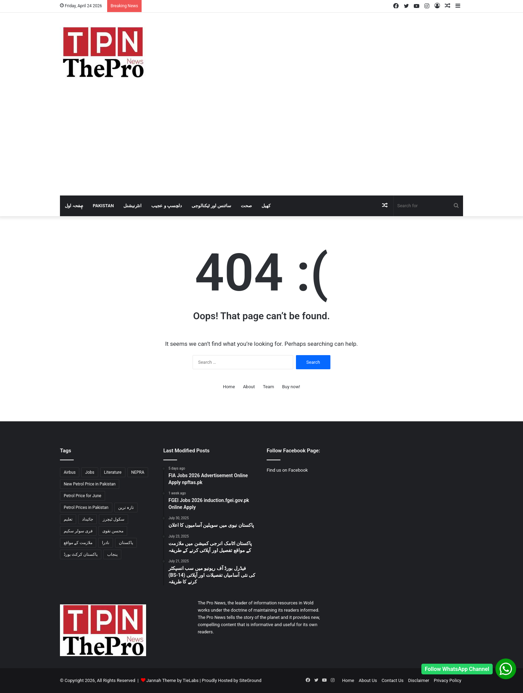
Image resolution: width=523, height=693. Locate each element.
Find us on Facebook (287, 470)
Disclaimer (418, 680)
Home (229, 386)
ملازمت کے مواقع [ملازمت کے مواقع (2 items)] (78, 542)
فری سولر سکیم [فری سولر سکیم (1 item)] (78, 531)
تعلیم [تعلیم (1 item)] (68, 519)
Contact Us (392, 680)
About (249, 386)
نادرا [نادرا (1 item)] (105, 542)
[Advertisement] (261, 144)
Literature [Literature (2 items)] (113, 472)
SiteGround (250, 680)
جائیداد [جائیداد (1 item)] (87, 519)
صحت (246, 205)
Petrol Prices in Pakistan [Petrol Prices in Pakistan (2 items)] (86, 507)
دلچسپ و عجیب (166, 205)
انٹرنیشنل (132, 205)
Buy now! (291, 386)
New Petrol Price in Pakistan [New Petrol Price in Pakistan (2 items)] (89, 484)
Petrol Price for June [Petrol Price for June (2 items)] (82, 495)
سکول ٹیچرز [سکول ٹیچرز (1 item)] (113, 519)
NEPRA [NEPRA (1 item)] (137, 472)
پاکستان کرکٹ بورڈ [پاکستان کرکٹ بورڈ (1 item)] (81, 554)
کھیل (266, 205)
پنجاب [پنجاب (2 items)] (112, 554)
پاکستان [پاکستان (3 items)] (126, 542)
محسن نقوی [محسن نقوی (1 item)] (112, 531)
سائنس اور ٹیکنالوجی (211, 205)
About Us (368, 680)
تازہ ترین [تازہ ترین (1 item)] (126, 507)
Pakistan (103, 205)
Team (268, 386)
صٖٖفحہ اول (74, 205)
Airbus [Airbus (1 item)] (69, 472)
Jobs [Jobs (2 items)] (89, 472)
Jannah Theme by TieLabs (172, 680)
